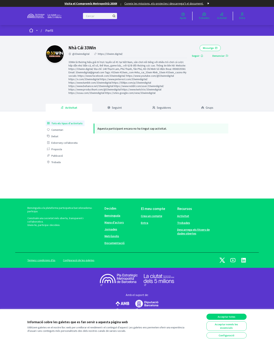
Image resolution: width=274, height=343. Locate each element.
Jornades (110, 229)
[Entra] (242, 16)
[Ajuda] (183, 16)
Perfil (49, 30)
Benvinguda (112, 215)
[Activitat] (222, 16)
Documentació (114, 243)
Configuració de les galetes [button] (78, 260)
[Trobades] (204, 16)
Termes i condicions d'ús (41, 260)
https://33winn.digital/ (110, 54)
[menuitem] (65, 123)
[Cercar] (100, 16)
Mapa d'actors (114, 222)
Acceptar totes (226, 316)
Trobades (183, 223)
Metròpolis (111, 236)
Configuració (226, 335)
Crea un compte (151, 216)
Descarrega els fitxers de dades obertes (193, 231)
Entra (144, 223)
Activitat (183, 216)
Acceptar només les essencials (226, 326)
